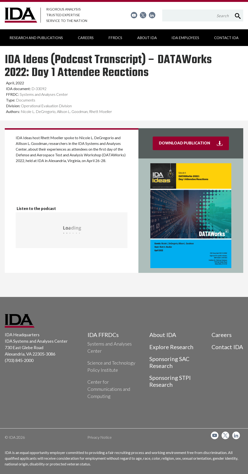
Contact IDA (227, 346)
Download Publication (194, 145)
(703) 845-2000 (19, 360)
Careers (222, 334)
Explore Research (171, 346)
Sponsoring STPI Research (170, 381)
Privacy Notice (99, 437)
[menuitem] (134, 15)
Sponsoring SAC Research (169, 362)
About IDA (162, 334)
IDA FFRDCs (103, 334)
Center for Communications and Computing (108, 389)
